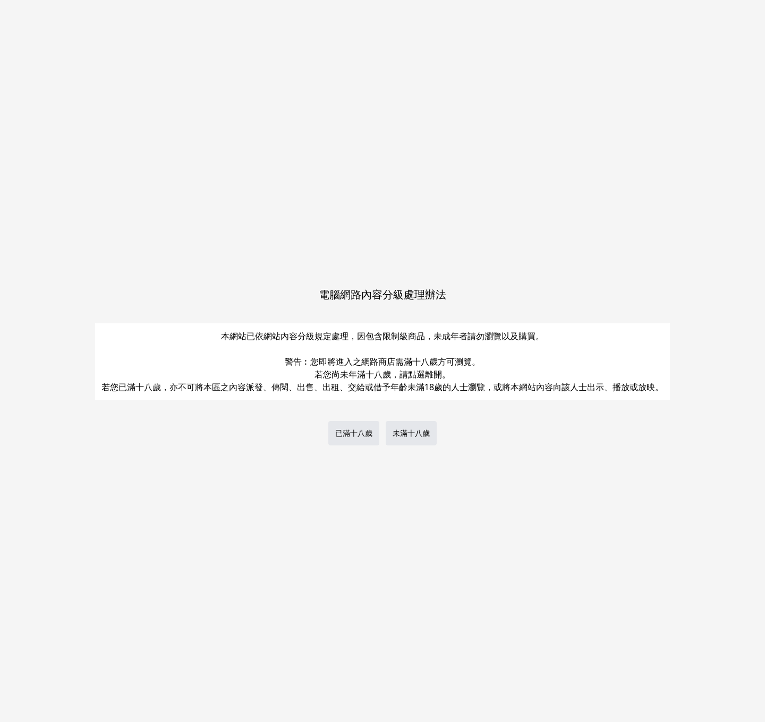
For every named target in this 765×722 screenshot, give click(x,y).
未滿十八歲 (411, 433)
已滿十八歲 (353, 433)
